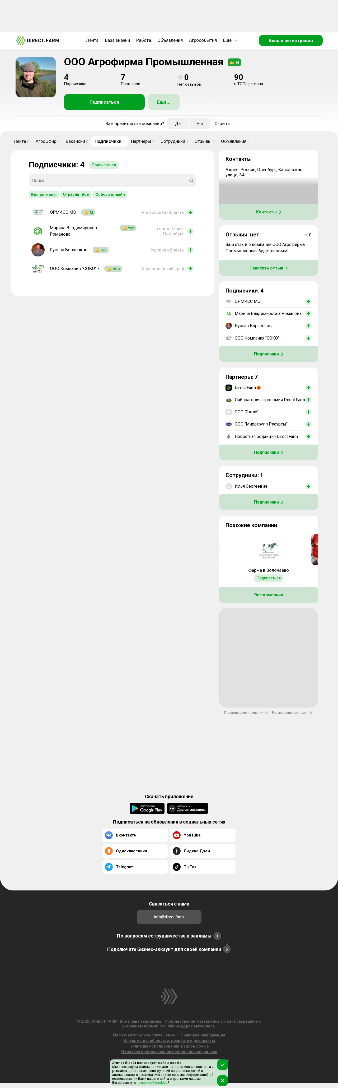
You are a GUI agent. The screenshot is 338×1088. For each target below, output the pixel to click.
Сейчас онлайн (110, 194)
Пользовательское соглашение (144, 1035)
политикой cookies (151, 1083)
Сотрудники (174, 141)
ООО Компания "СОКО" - (74, 268)
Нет (200, 123)
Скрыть (222, 123)
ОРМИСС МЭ (63, 212)
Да (178, 123)
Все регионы (44, 194)
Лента (92, 40)
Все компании (268, 594)
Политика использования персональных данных (169, 1051)
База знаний (117, 40)
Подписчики (110, 141)
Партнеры (142, 141)
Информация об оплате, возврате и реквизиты (169, 1040)
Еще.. (230, 40)
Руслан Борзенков (68, 249)
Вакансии (77, 141)
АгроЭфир (47, 141)
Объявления (170, 40)
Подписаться (104, 102)
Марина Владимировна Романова (73, 231)
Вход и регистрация (291, 40)
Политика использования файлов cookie (169, 1046)
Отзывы (205, 141)
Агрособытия (203, 40)
